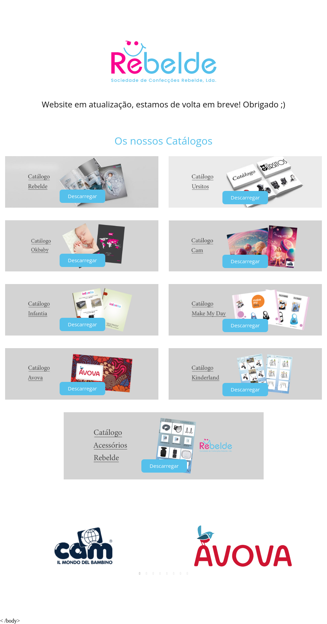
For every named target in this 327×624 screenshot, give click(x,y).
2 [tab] (146, 573)
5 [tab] (167, 573)
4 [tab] (160, 573)
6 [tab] (173, 573)
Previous (14, 546)
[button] (82, 196)
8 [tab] (187, 573)
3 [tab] (153, 573)
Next (313, 546)
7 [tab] (180, 573)
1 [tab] (139, 573)
